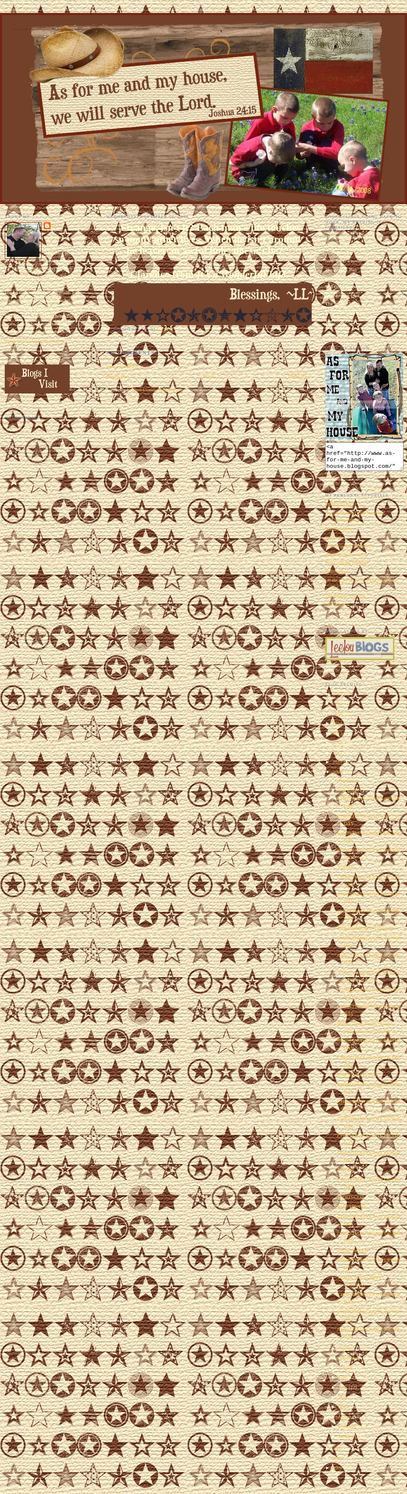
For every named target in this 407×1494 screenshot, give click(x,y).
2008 (338, 1453)
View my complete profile (36, 341)
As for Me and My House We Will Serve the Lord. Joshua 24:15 (61, 29)
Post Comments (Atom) (156, 389)
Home (209, 376)
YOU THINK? (351, 1211)
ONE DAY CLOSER (357, 1079)
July (343, 1382)
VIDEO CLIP (350, 1202)
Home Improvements (346, 559)
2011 (338, 757)
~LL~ (57, 225)
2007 (338, 1463)
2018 (338, 698)
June (344, 1392)
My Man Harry (340, 533)
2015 (338, 718)
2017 (338, 708)
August (346, 1373)
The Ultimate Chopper (347, 567)
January (347, 1441)
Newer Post (118, 376)
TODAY (345, 872)
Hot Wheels (336, 609)
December (349, 785)
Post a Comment (123, 366)
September (350, 1363)
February (348, 1431)
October (347, 1353)
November (350, 795)
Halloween (335, 576)
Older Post (298, 376)
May (344, 1402)
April (344, 1411)
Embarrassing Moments (348, 550)
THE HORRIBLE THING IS (365, 933)
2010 (338, 767)
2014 (338, 728)
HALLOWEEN (352, 1255)
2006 (338, 1472)
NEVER (345, 1174)
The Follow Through (345, 601)
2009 (338, 777)
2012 (338, 747)
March (345, 1421)
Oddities (333, 542)
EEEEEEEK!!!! (340, 509)
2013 (338, 738)
